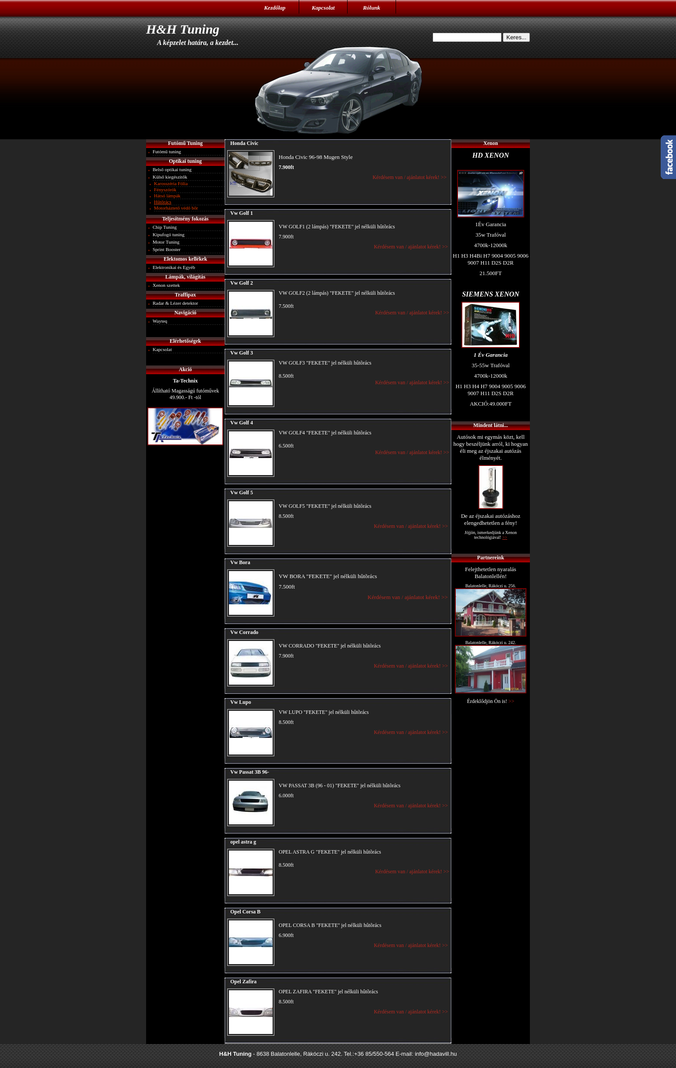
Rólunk (371, 7)
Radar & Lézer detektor (175, 303)
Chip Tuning (165, 227)
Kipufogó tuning (168, 234)
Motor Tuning (166, 242)
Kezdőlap (274, 7)
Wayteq (160, 321)
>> (512, 701)
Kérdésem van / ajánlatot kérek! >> (410, 177)
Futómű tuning (167, 151)
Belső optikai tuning (172, 169)
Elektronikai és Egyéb (174, 267)
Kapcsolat (323, 7)
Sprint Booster (167, 249)
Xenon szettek (166, 285)
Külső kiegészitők (170, 176)
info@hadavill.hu (436, 1054)
